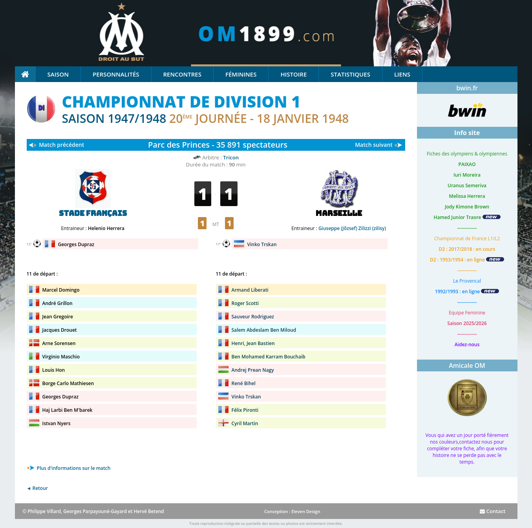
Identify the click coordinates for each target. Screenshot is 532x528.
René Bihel (244, 383)
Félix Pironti (245, 410)
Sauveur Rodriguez (253, 316)
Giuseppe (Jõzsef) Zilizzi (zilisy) (352, 228)
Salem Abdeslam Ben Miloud (264, 330)
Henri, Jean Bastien (253, 343)
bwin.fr (467, 88)
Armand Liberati (250, 290)
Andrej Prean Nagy (253, 370)
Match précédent (61, 144)
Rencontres (182, 74)
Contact (492, 511)
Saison (58, 74)
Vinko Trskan (262, 244)
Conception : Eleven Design (292, 511)
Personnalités (116, 74)
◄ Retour (37, 488)
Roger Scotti (245, 303)
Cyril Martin (245, 423)
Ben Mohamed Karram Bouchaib (268, 356)
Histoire (293, 74)
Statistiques (350, 74)
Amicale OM (467, 365)
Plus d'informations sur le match (69, 468)
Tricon (231, 157)
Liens (402, 74)
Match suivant (374, 144)
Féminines (240, 74)
